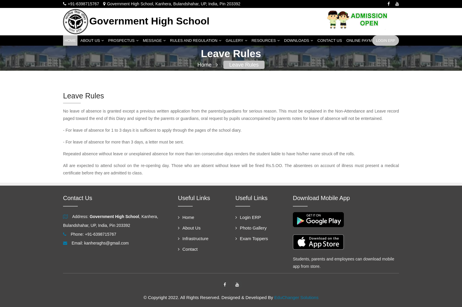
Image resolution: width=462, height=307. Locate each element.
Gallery (236, 40)
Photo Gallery (251, 227)
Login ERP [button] (385, 41)
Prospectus (123, 40)
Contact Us (329, 40)
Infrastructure (193, 238)
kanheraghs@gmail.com (106, 243)
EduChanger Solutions (296, 297)
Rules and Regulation (195, 40)
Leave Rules (244, 65)
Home (70, 40)
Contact (188, 249)
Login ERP (248, 217)
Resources (266, 40)
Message (154, 40)
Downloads (298, 40)
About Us (92, 40)
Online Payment (363, 40)
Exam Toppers (251, 238)
